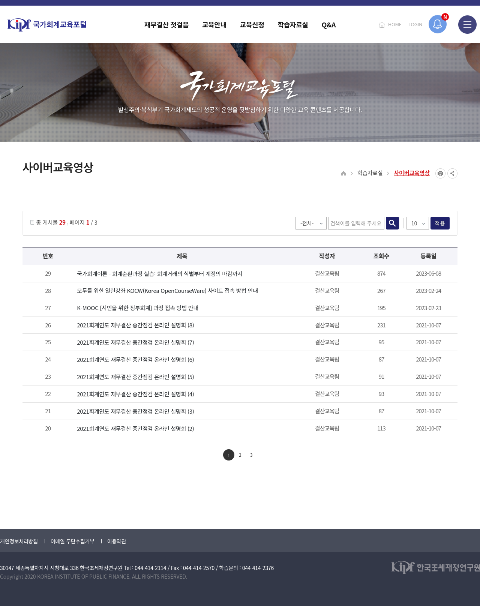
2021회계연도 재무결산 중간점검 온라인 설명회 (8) (135, 325)
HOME (395, 24)
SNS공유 (452, 173)
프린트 (440, 173)
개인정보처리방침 (19, 541)
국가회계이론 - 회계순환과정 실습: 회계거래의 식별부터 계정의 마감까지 (159, 274)
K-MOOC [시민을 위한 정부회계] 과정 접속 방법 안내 (137, 308)
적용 (440, 223)
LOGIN (415, 24)
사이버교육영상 (412, 173)
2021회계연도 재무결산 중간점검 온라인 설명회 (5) (135, 377)
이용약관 (116, 541)
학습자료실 (370, 173)
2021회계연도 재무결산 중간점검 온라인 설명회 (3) (135, 411)
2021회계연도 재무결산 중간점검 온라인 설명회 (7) (135, 342)
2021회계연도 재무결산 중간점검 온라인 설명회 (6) (135, 359)
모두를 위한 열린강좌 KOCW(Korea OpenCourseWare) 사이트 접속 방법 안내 (167, 290)
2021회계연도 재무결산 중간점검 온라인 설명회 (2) (135, 428)
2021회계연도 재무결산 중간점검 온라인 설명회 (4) (135, 394)
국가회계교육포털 (47, 25)
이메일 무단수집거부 (72, 541)
